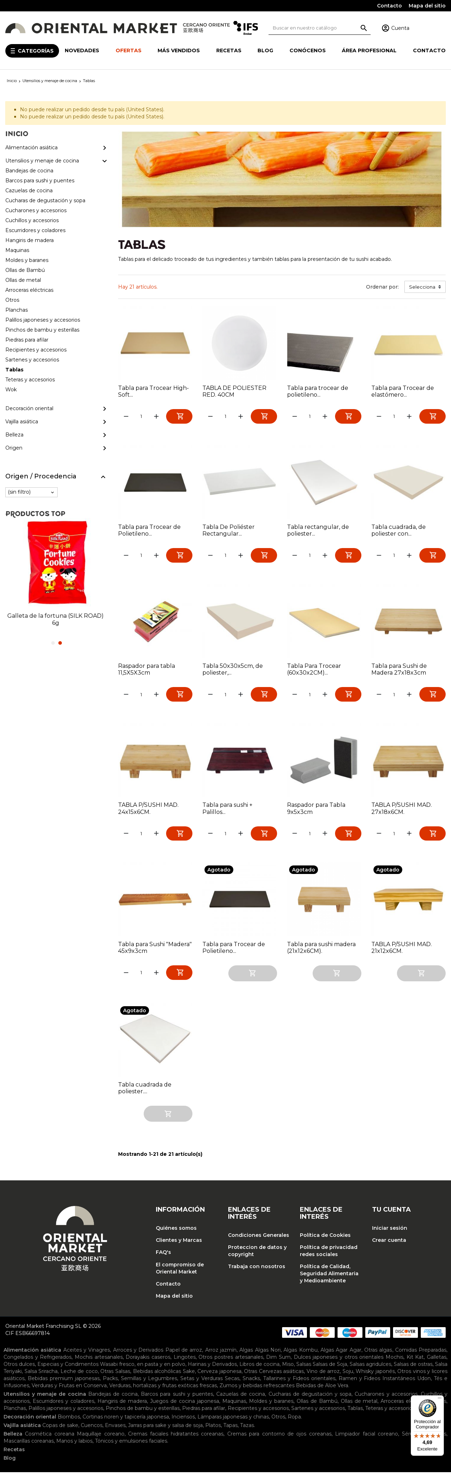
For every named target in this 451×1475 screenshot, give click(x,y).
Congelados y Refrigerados (37, 1360)
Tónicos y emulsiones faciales (131, 1444)
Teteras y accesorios (390, 1411)
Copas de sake (60, 1428)
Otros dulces (19, 1367)
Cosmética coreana (49, 1436)
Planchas (15, 1411)
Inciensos (183, 1419)
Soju (348, 1374)
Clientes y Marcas (179, 1243)
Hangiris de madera (122, 1404)
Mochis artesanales (99, 1360)
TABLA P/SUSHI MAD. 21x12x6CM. (401, 950)
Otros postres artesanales (230, 1360)
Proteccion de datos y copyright (257, 1254)
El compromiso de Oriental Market (180, 1271)
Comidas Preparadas (420, 1353)
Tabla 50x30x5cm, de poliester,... (232, 671)
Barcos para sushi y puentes (177, 1397)
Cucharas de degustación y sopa (310, 1397)
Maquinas (234, 1404)
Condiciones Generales (258, 1238)
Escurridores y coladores (63, 1404)
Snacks (251, 1381)
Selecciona (422, 287)
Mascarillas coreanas (29, 1444)
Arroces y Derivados (138, 1353)
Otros (278, 1419)
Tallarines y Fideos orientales (299, 1381)
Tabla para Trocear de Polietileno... (149, 531)
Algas (246, 1353)
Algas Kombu (300, 1353)
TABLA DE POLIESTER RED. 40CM (234, 391)
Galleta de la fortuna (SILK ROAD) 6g (56, 619)
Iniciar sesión (389, 1231)
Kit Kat (415, 1360)
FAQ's (163, 1255)
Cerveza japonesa (219, 1374)
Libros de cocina (259, 1367)
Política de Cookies (325, 1238)
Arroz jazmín (221, 1353)
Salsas (303, 1367)
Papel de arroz (183, 1353)
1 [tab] (53, 643)
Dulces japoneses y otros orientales (339, 1360)
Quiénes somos (176, 1231)
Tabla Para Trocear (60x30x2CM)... (314, 671)
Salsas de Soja (330, 1367)
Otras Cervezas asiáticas (274, 1374)
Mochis (394, 1360)
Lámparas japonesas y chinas (233, 1419)
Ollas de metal (359, 1404)
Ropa (294, 1419)
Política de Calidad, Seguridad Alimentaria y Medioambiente (329, 1276)
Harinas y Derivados (212, 1367)
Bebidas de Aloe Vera (322, 1388)
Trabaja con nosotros (256, 1269)
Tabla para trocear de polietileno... (317, 391)
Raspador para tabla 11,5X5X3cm (146, 671)
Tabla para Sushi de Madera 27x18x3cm (399, 671)
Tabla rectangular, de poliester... (318, 531)
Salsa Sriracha (41, 1374)
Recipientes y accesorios (258, 1411)
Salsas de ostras (413, 1367)
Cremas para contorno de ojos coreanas (279, 1436)
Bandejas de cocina (113, 1397)
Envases (115, 1428)
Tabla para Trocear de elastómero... (402, 391)
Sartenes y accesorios (318, 1411)
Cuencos (91, 1428)
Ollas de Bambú (317, 1404)
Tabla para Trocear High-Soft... (153, 391)
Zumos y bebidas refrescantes (257, 1388)
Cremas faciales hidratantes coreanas (175, 1436)
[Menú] (439, 1399)
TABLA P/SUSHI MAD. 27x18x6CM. (401, 810)
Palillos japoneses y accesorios (65, 1411)
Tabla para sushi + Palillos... (227, 810)
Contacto (389, 5)
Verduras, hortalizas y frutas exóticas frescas (163, 1388)
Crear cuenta (389, 1243)
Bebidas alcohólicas (157, 1374)
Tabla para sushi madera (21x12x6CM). (321, 950)
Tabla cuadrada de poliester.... (144, 1091)
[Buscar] (320, 28)
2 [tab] (60, 643)
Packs (110, 1381)
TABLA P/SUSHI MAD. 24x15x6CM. (148, 810)
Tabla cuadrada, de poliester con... (398, 531)
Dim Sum (278, 1360)
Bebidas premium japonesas (64, 1381)
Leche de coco (79, 1374)
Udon (424, 1381)
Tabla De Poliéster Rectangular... (228, 531)
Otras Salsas (115, 1374)
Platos (213, 1428)
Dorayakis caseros (148, 1360)
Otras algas (378, 1353)
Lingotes (185, 1360)
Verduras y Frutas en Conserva (69, 1388)
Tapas (230, 1428)
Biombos (69, 1419)
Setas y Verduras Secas (209, 1381)
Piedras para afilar (203, 1411)
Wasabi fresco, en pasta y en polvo (142, 1367)
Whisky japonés (375, 1374)
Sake (189, 1374)
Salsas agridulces (370, 1367)
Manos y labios (74, 1444)
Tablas (355, 1411)
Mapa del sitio (427, 5)
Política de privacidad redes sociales (328, 1254)
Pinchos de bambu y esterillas (143, 1411)
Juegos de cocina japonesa (184, 1404)
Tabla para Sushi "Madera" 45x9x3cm (155, 950)
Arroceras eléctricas (405, 1404)
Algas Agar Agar (340, 1353)
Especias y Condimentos (68, 1367)
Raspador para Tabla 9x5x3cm (316, 810)
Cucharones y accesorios (386, 1397)
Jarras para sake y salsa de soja (165, 1428)
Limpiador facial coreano (366, 1436)
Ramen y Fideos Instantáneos (377, 1381)
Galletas (436, 1360)
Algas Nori (268, 1353)
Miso (288, 1367)
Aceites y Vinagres (86, 1353)
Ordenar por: (382, 287)
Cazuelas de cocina (240, 1397)
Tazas (247, 1428)
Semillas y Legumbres (149, 1381)
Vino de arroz (323, 1374)
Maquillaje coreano (100, 1436)
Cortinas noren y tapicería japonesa (126, 1419)
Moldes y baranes (271, 1404)
